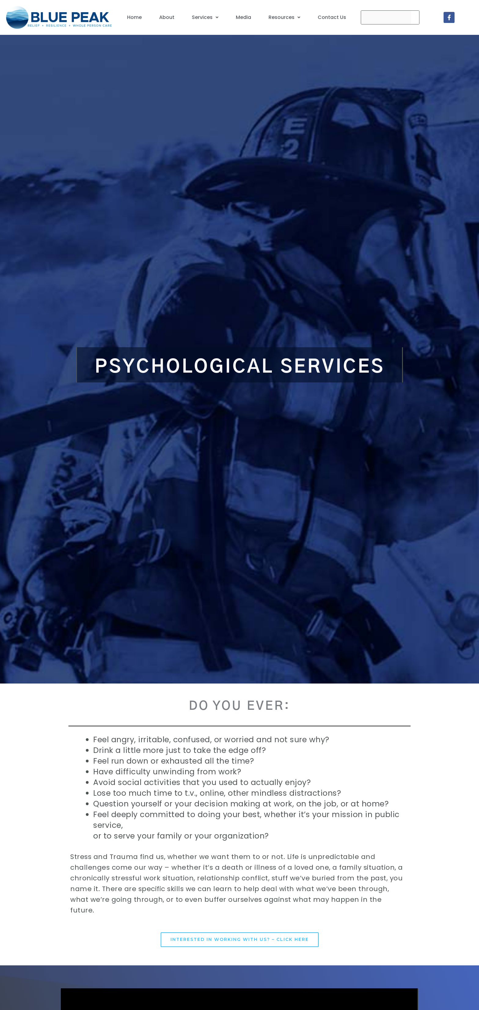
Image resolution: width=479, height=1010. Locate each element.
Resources (284, 17)
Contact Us (332, 17)
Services (205, 17)
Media (243, 17)
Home (134, 17)
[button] (205, 17)
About (166, 17)
